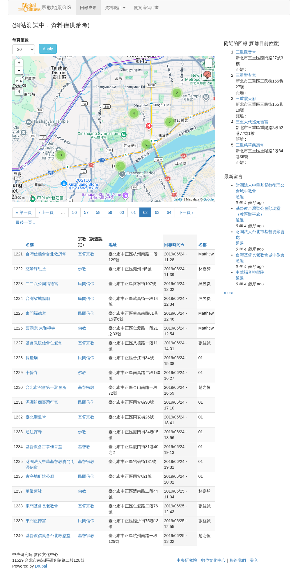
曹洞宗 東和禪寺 (40, 328)
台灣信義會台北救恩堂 (46, 254)
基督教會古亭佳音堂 (44, 446)
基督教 (84, 446)
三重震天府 (246, 98)
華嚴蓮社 (34, 491)
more (228, 292)
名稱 (30, 244)
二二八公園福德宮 (42, 283)
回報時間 (174, 244)
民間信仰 (86, 283)
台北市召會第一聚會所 (46, 387)
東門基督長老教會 (42, 506)
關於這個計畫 (146, 7)
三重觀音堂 (246, 52)
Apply (48, 48)
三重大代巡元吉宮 (252, 121)
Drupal (41, 566)
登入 (254, 560)
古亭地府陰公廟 (40, 476)
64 (169, 212)
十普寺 (32, 372)
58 (98, 212)
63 (157, 212)
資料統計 (115, 7)
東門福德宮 (36, 313)
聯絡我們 (238, 560)
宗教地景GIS (56, 7)
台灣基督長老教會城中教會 (260, 255)
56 (74, 212)
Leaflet (178, 199)
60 (122, 212)
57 (86, 212)
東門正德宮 (36, 520)
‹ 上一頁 (46, 212)
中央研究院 (187, 560)
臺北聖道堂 (36, 417)
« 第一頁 (24, 212)
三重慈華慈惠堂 (250, 145)
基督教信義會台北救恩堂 (48, 535)
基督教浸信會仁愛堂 (44, 343)
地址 (113, 244)
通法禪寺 (34, 432)
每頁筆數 (20, 40)
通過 (240, 196)
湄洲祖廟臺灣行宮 (42, 402)
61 (133, 212)
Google (208, 199)
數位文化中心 (213, 560)
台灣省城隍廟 (38, 298)
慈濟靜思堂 (36, 268)
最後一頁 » (26, 222)
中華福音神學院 (250, 272)
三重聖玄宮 (246, 75)
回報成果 (88, 7)
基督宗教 (86, 254)
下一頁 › (185, 212)
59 (110, 212)
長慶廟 (32, 357)
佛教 (82, 268)
